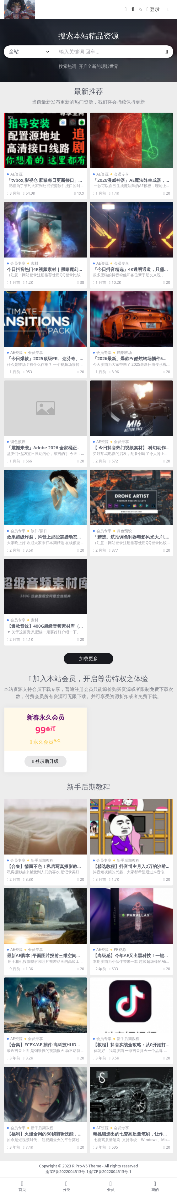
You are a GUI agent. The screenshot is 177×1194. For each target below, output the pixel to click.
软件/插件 (39, 530)
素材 (34, 263)
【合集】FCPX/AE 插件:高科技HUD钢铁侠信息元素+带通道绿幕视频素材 (44, 1047)
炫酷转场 (124, 352)
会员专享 (121, 174)
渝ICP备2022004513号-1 (67, 1171)
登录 (153, 9)
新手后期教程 (88, 787)
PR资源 (120, 949)
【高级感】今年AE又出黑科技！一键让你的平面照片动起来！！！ (131, 958)
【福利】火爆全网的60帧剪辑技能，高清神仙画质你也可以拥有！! (44, 1136)
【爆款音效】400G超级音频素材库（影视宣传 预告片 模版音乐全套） (45, 628)
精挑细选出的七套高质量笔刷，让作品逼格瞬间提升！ (130, 1136)
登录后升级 (45, 761)
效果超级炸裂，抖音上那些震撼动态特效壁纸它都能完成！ (44, 539)
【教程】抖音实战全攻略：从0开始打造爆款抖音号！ (131, 1047)
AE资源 (16, 174)
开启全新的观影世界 (98, 66)
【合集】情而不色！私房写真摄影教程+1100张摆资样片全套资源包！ (45, 869)
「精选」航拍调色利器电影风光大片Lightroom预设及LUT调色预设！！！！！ (131, 539)
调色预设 (17, 441)
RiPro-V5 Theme (86, 1166)
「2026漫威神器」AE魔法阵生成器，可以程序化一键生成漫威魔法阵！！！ (131, 182)
